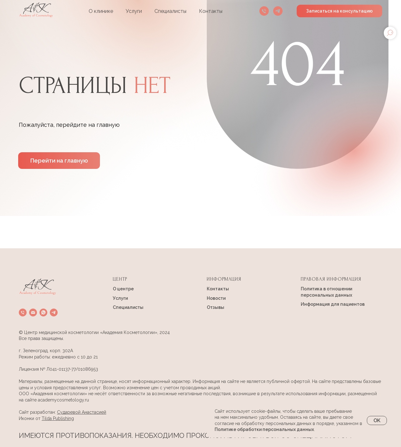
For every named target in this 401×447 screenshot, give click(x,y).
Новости (216, 298)
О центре (123, 288)
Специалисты (170, 11)
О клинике (101, 11)
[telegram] (278, 11)
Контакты (210, 11)
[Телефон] (264, 11)
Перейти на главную (59, 160)
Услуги (134, 11)
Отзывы (215, 307)
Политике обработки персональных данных (264, 429)
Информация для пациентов (333, 304)
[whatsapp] (43, 312)
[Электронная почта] (33, 312)
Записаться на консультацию (339, 10)
